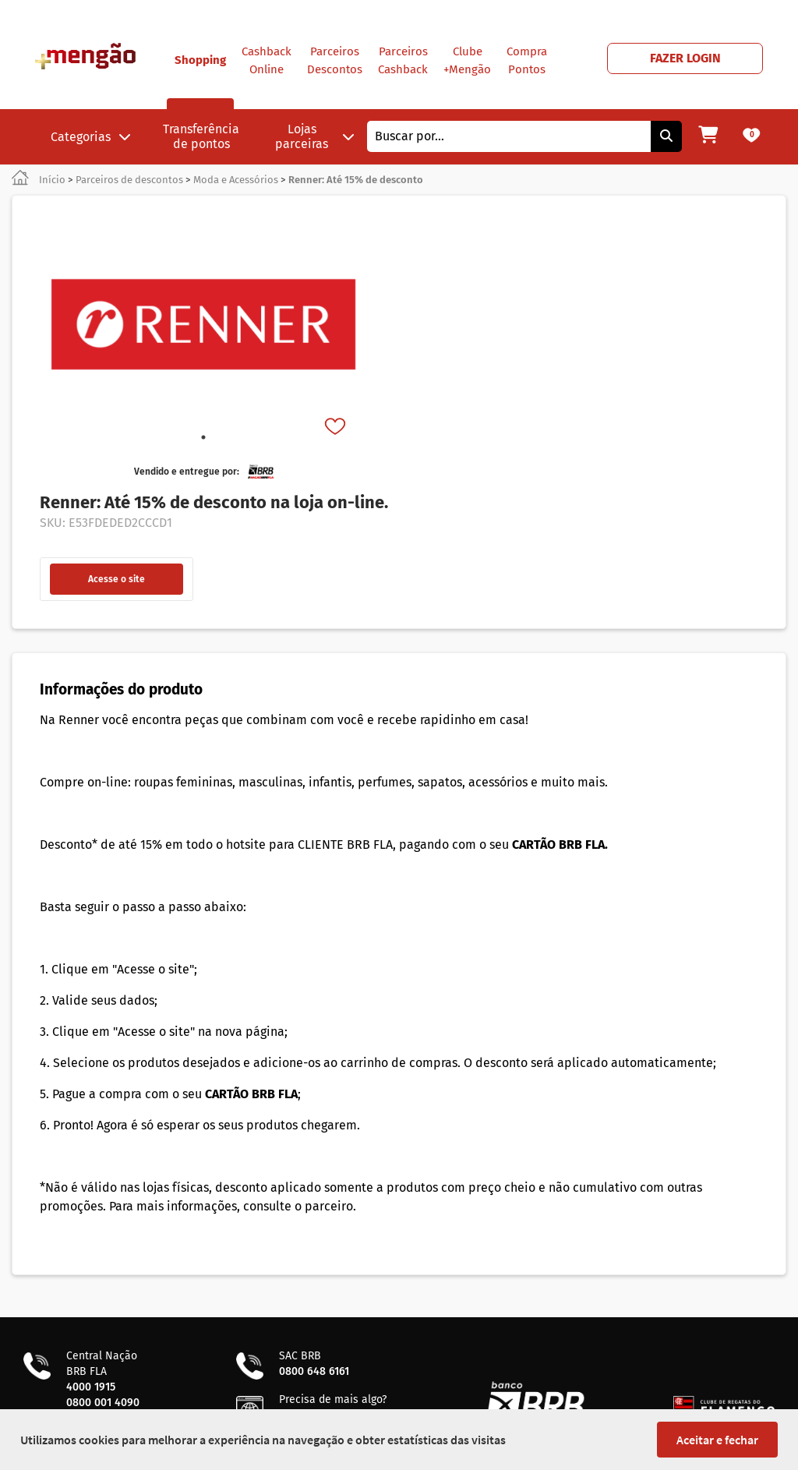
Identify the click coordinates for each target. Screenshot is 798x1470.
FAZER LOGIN (685, 58)
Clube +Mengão (467, 60)
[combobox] (509, 136)
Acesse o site (116, 579)
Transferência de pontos (201, 136)
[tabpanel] (203, 324)
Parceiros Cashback (403, 60)
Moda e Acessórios (235, 180)
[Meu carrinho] (708, 136)
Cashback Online (266, 60)
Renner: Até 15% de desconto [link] (355, 180)
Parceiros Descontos (334, 60)
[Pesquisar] (666, 136)
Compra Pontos (527, 60)
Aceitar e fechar (717, 1439)
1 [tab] (203, 437)
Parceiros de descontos (129, 180)
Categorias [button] (91, 136)
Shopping (200, 81)
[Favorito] (336, 427)
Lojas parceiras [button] (315, 136)
